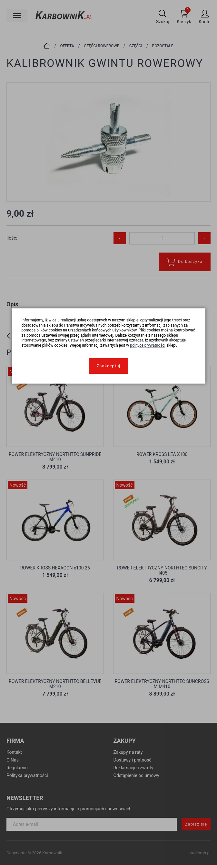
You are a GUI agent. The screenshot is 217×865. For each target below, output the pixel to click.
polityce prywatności (147, 345)
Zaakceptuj (109, 365)
